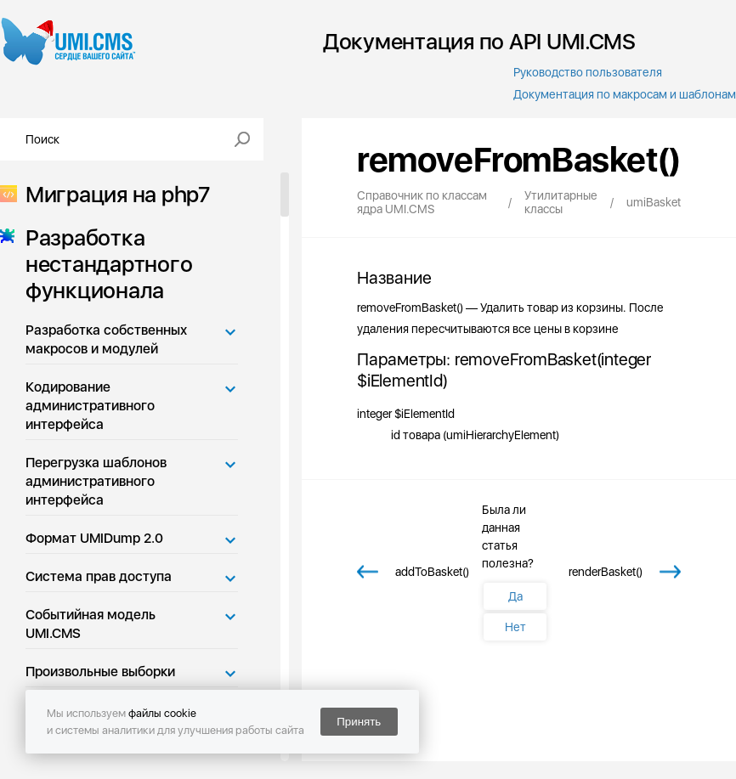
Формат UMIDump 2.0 (94, 538)
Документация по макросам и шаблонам (624, 94)
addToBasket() (432, 572)
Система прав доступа (98, 576)
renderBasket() (606, 572)
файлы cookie (162, 713)
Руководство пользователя (587, 72)
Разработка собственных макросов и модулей (106, 339)
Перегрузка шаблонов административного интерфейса (96, 481)
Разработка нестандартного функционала (103, 263)
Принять (359, 721)
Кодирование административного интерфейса (90, 405)
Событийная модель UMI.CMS (90, 624)
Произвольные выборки (100, 671)
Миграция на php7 (112, 194)
